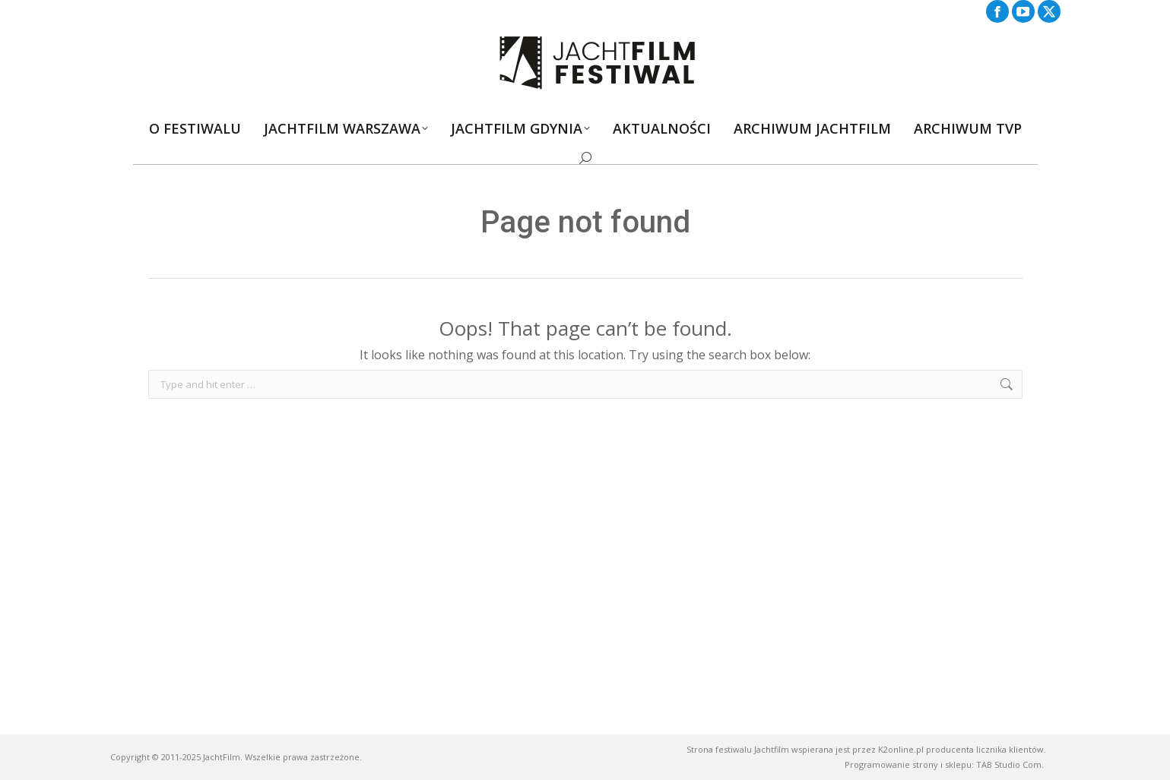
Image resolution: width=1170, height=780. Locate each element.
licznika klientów (1010, 749)
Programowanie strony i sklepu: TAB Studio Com (943, 764)
